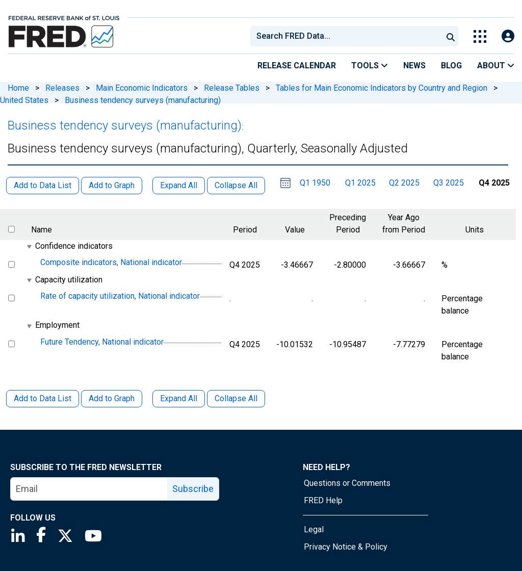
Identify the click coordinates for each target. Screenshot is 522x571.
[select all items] (11, 229)
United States (24, 100)
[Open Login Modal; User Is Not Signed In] (508, 36)
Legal (314, 529)
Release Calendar (296, 65)
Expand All (178, 398)
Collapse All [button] (236, 185)
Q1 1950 (315, 183)
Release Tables (231, 88)
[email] (89, 489)
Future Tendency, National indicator (102, 342)
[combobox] (345, 36)
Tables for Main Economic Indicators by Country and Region (381, 88)
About (495, 65)
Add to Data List (42, 398)
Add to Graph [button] (112, 185)
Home (18, 88)
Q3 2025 (448, 183)
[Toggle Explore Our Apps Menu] (480, 36)
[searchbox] (348, 36)
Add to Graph (112, 398)
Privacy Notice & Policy (345, 547)
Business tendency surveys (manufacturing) (143, 100)
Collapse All (236, 398)
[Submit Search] (450, 36)
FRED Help (323, 500)
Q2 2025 (404, 183)
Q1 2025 (360, 183)
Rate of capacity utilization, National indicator (120, 296)
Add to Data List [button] (42, 185)
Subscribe (193, 488)
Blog (451, 65)
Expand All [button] (178, 185)
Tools (369, 65)
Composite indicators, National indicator (111, 262)
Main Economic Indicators (142, 88)
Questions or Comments (347, 483)
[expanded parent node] (29, 246)
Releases (62, 88)
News (414, 65)
